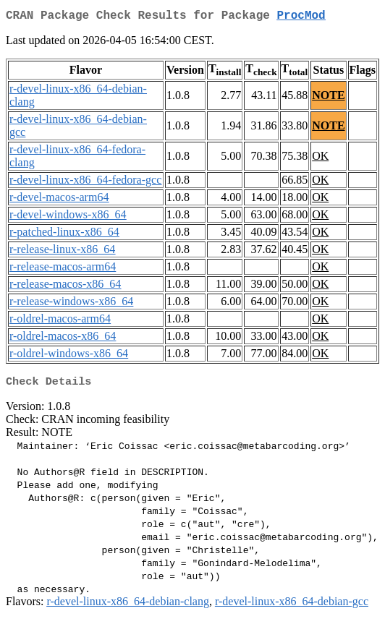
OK (320, 159)
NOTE (328, 98)
